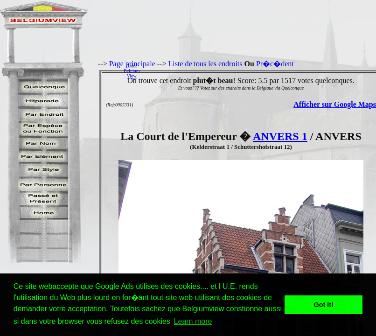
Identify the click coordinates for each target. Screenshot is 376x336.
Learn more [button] (193, 321)
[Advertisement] (260, 70)
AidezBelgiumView (131, 70)
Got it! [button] (324, 304)
